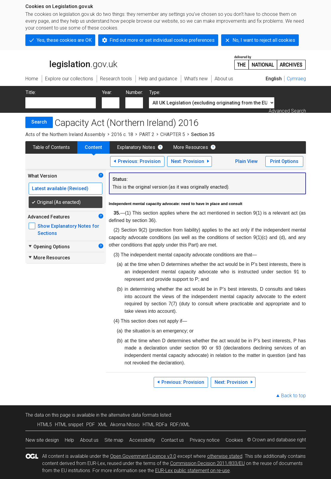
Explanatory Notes (136, 147)
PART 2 (146, 134)
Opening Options (49, 246)
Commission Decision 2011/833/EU (207, 463)
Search (39, 122)
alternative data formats (133, 415)
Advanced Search (287, 111)
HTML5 (44, 424)
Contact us (172, 440)
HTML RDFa (155, 424)
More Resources (190, 147)
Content (93, 147)
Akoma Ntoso (125, 424)
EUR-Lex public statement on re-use (192, 470)
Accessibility (142, 440)
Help (69, 440)
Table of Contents (51, 147)
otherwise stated (224, 456)
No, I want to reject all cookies (264, 40)
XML (102, 424)
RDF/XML (180, 424)
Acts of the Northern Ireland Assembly (65, 134)
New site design (42, 440)
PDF (90, 424)
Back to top (293, 395)
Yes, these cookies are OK (64, 40)
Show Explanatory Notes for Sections (68, 229)
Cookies (234, 440)
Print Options (284, 161)
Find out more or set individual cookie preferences (162, 40)
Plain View (246, 161)
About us (89, 440)
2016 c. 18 (122, 134)
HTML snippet (69, 424)
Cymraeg (296, 78)
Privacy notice (205, 440)
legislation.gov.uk (71, 62)
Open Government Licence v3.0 (143, 456)
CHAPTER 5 (172, 134)
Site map (113, 440)
